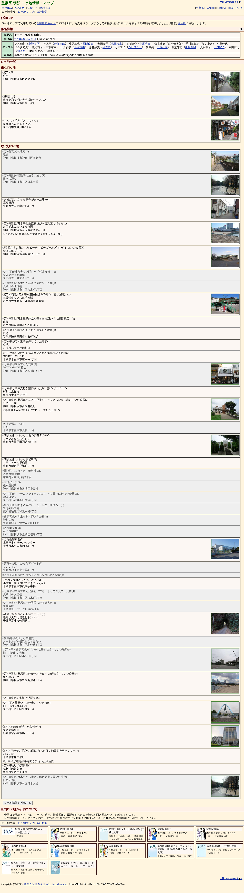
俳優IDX (32, 7)
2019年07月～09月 (25, 39)
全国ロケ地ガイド (34, 884)
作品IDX (19, 7)
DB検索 (221, 7)
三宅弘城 (162, 47)
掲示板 (182, 23)
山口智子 (219, 47)
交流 (239, 7)
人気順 (211, 7)
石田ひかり (135, 47)
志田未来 (116, 43)
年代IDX (7, 7)
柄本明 (21, 50)
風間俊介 (88, 43)
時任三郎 (59, 43)
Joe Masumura (60, 884)
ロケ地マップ (26, 11)
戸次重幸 (79, 47)
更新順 (200, 7)
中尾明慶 (144, 43)
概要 (231, 7)
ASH (49, 884)
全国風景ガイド (46, 23)
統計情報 (42, 11)
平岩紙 (107, 47)
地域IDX (45, 7)
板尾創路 (190, 47)
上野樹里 (33, 43)
